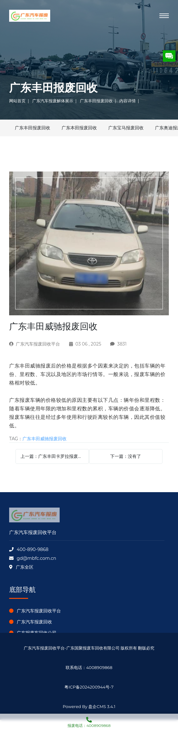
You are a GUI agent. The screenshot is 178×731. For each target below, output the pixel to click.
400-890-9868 (32, 549)
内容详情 (127, 100)
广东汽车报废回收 (34, 622)
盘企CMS (89, 699)
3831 (122, 344)
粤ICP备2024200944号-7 (88, 686)
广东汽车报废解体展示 (52, 100)
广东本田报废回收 (79, 128)
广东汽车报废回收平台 (38, 344)
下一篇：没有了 (125, 456)
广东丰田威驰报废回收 (44, 438)
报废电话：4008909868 (89, 721)
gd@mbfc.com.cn (36, 558)
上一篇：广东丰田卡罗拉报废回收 (54, 456)
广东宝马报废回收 (126, 128)
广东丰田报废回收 (96, 100)
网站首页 (17, 100)
